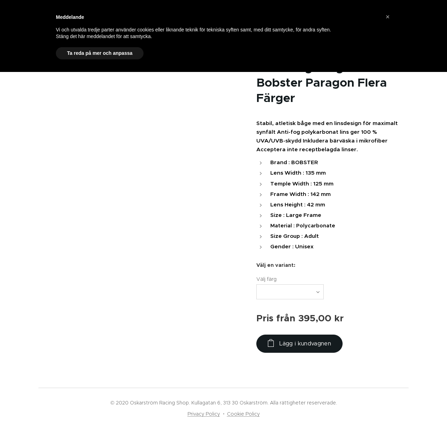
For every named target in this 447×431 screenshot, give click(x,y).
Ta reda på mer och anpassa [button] (99, 53)
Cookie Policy (243, 414)
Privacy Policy (204, 414)
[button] (387, 16)
